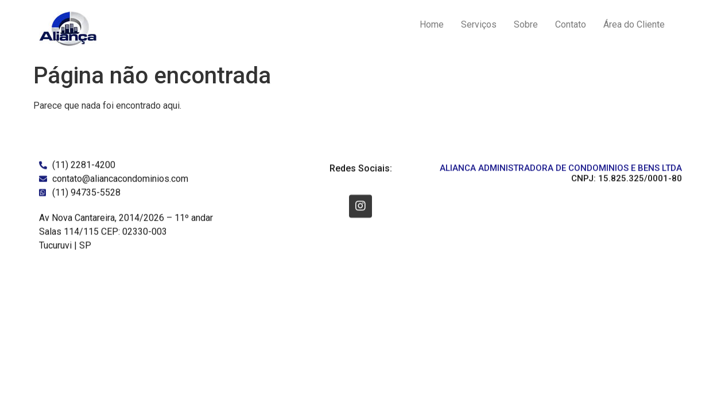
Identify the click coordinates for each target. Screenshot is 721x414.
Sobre (526, 24)
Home (432, 24)
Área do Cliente (634, 24)
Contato (570, 24)
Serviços (479, 24)
